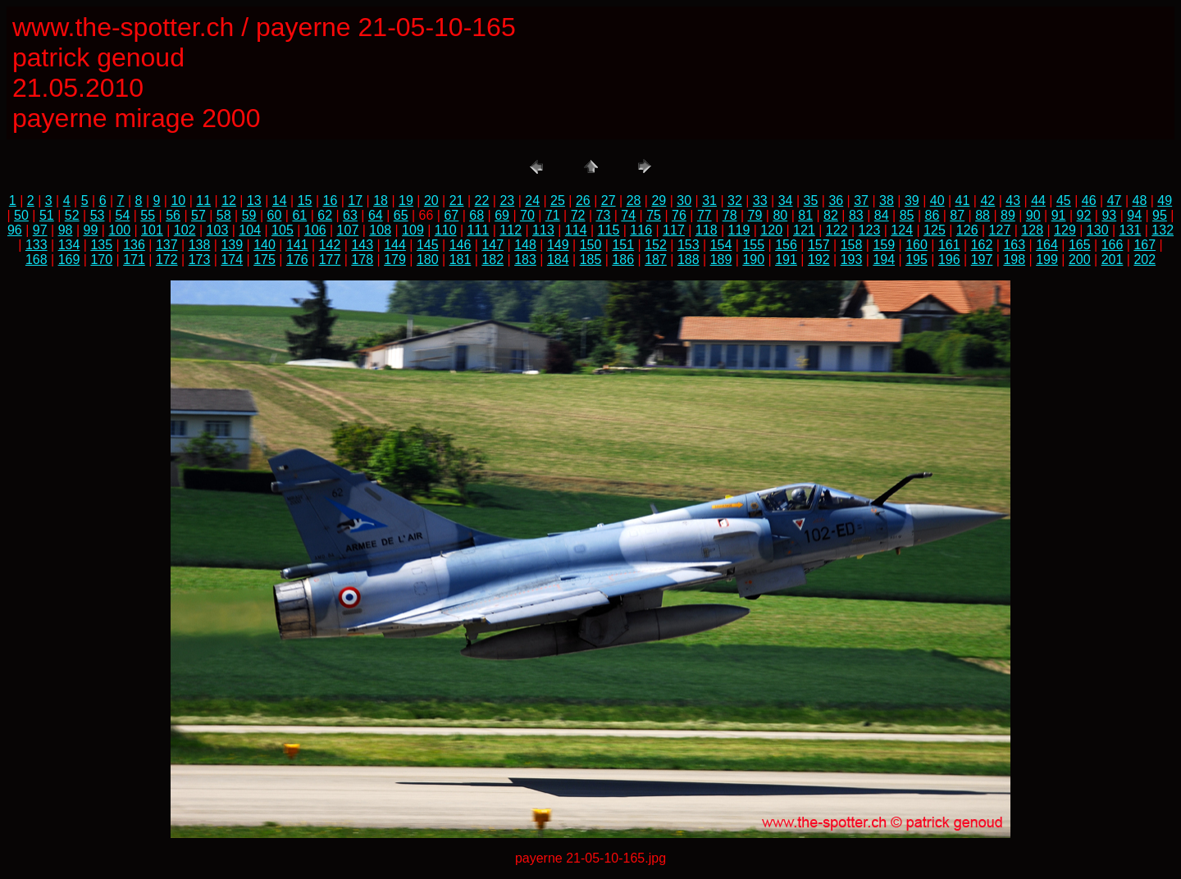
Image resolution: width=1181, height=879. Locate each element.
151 (623, 245)
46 (1089, 200)
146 (460, 245)
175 (264, 259)
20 (431, 200)
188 (688, 259)
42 (987, 200)
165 (1080, 245)
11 (203, 200)
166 (1112, 245)
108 (380, 230)
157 (819, 245)
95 (1159, 215)
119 (739, 230)
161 (949, 245)
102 (185, 230)
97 (40, 230)
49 (1164, 200)
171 (134, 259)
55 (147, 215)
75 (653, 215)
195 (916, 259)
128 (1032, 230)
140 (264, 245)
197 (982, 259)
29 (658, 200)
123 (870, 230)
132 (1162, 230)
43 (1012, 200)
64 (375, 215)
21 (456, 200)
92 (1084, 215)
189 (721, 259)
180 (428, 259)
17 (355, 200)
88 (982, 215)
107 (348, 230)
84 (881, 215)
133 (36, 245)
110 (446, 230)
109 (413, 230)
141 (297, 245)
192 (819, 259)
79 (755, 215)
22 (482, 200)
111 (478, 230)
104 (250, 230)
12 (228, 200)
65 (401, 215)
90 (1033, 215)
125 (934, 230)
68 (476, 215)
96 (14, 230)
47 (1114, 200)
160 (916, 245)
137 (167, 245)
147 (492, 245)
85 (907, 215)
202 (1144, 259)
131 (1130, 230)
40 (937, 200)
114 (576, 230)
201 (1112, 259)
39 (912, 200)
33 (760, 200)
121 (804, 230)
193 (852, 259)
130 (1098, 230)
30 (684, 200)
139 (232, 245)
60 (274, 215)
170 (101, 259)
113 (543, 230)
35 (811, 200)
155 (753, 245)
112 (510, 230)
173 (200, 259)
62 (324, 215)
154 (721, 245)
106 (315, 230)
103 (218, 230)
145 (428, 245)
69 (502, 215)
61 (299, 215)
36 (835, 200)
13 (254, 200)
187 (656, 259)
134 (69, 245)
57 (198, 215)
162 (982, 245)
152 (656, 245)
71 (552, 215)
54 (122, 215)
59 (249, 215)
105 (282, 230)
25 (557, 200)
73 (603, 215)
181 (460, 259)
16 (330, 200)
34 (785, 200)
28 (634, 200)
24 (532, 200)
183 (525, 259)
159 (884, 245)
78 (730, 215)
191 (786, 259)
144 (395, 245)
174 (232, 259)
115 (609, 230)
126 (967, 230)
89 (1008, 215)
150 (591, 245)
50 (21, 215)
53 (97, 215)
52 (72, 215)
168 (36, 259)
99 (90, 230)
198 (1014, 259)
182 (492, 259)
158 (852, 245)
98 (65, 230)
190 (753, 259)
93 (1108, 215)
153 (688, 245)
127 (1000, 230)
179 (395, 259)
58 (224, 215)
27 (608, 200)
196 (949, 259)
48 (1140, 200)
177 (330, 259)
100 (119, 230)
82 (830, 215)
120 (771, 230)
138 (200, 245)
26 (583, 200)
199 (1047, 259)
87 (957, 215)
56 (173, 215)
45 (1063, 200)
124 (902, 230)
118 (706, 230)
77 (704, 215)
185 (591, 259)
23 (506, 200)
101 (152, 230)
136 (134, 245)
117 (674, 230)
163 (1014, 245)
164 (1047, 245)
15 (305, 200)
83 (856, 215)
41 (962, 200)
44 (1038, 200)
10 (178, 200)
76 (679, 215)
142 (330, 245)
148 (525, 245)
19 (406, 200)
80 (780, 215)
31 (709, 200)
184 (558, 259)
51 (46, 215)
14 (279, 200)
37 (861, 200)
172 (167, 259)
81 (805, 215)
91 (1058, 215)
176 (297, 259)
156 (786, 245)
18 (380, 200)
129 (1065, 230)
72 (578, 215)
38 (886, 200)
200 (1080, 259)
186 (623, 259)
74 (628, 215)
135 (101, 245)
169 (69, 259)
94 (1134, 215)
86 (931, 215)
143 (362, 245)
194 (884, 259)
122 (837, 230)
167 (1144, 245)
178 (362, 259)
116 (641, 230)
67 (451, 215)
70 (527, 215)
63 (350, 215)
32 (734, 200)
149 (558, 245)
